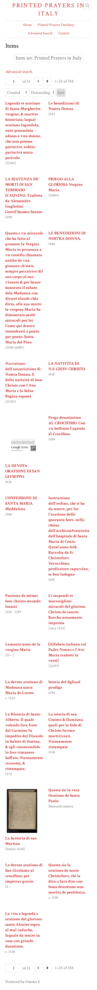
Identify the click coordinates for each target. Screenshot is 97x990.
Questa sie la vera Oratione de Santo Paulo (64, 795)
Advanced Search (40, 33)
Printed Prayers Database (56, 24)
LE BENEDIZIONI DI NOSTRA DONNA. (67, 236)
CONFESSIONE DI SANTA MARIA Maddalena (21, 503)
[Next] (47, 81)
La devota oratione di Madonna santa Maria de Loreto (24, 687)
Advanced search (18, 71)
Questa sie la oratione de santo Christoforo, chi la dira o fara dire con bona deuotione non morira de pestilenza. (67, 878)
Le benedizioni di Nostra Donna (63, 106)
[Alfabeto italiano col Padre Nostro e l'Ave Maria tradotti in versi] (67, 652)
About (27, 24)
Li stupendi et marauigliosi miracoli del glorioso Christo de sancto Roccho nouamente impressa (66, 609)
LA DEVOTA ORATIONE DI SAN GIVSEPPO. (22, 471)
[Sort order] (42, 92)
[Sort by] (16, 92)
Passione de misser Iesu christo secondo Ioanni (23, 601)
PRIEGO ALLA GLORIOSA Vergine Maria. (65, 184)
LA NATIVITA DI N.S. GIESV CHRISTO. (67, 366)
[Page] (13, 81)
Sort (61, 92)
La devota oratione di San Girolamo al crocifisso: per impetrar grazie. (24, 873)
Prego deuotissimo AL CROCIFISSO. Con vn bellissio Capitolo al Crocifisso (66, 426)
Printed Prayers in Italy (48, 9)
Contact (64, 33)
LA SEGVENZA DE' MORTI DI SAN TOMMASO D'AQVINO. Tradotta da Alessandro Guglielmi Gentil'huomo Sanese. (24, 195)
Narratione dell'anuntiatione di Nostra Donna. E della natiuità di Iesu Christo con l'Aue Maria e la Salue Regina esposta (23, 380)
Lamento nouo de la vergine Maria (22, 647)
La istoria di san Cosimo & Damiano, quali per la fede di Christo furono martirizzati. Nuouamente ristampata (66, 730)
